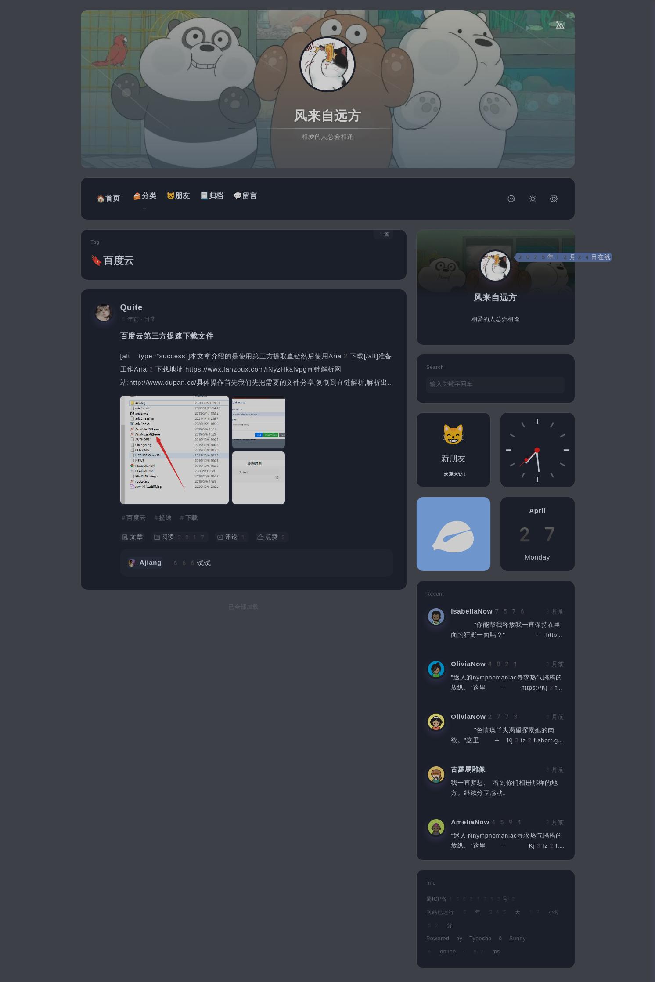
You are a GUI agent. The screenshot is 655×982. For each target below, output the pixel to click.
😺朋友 (172, 195)
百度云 (136, 512)
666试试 (191, 557)
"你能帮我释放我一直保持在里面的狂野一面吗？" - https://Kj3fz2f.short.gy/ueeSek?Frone (506, 628)
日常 (150, 313)
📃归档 (206, 195)
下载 (191, 512)
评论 (232, 531)
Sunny (517, 933)
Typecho (480, 933)
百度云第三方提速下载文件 (167, 330)
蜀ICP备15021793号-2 (471, 893)
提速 (165, 512)
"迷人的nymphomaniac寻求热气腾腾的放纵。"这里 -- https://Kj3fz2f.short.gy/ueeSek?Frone (506, 681)
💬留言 (240, 195)
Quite (131, 302)
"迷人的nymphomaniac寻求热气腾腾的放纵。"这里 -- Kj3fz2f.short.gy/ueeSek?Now (507, 839)
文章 (132, 531)
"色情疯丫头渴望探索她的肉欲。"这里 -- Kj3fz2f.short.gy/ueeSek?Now (507, 734)
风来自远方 (327, 115)
